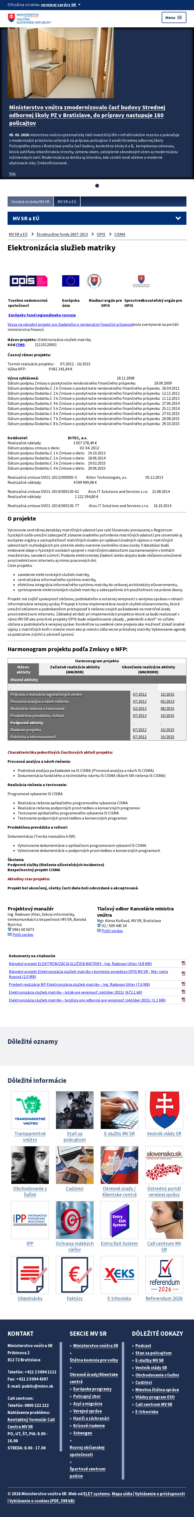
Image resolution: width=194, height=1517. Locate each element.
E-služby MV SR (149, 1360)
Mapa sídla (122, 1493)
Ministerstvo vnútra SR (95, 1345)
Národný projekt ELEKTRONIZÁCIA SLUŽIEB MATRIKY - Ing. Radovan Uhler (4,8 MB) (80, 963)
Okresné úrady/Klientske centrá (94, 1378)
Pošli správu (22, 934)
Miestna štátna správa (157, 1389)
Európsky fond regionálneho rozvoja (42, 314)
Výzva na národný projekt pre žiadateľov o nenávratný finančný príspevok (70, 324)
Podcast (143, 1345)
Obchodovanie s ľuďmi (157, 1375)
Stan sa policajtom (153, 1353)
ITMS (20, 344)
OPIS (101, 234)
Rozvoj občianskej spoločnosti (87, 1451)
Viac (12, 173)
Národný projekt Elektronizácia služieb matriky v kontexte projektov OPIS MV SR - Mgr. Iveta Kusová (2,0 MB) (88, 974)
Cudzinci (143, 1382)
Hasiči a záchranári (91, 1418)
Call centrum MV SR (153, 1404)
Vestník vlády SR (151, 1367)
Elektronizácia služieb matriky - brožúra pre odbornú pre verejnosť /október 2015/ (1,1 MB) (87, 1000)
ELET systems (96, 1493)
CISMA (119, 234)
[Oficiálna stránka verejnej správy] (61, 5)
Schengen (82, 1433)
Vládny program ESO (155, 1397)
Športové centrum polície (88, 1472)
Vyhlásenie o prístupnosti (160, 1493)
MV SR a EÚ (67, 201)
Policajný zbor (87, 1396)
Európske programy (92, 1389)
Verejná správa (87, 1411)
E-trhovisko (146, 1411)
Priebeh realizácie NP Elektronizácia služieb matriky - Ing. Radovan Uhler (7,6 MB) (79, 984)
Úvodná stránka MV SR (30, 201)
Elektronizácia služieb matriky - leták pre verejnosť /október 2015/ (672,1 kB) (75, 992)
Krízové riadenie (89, 1425)
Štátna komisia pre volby (94, 1360)
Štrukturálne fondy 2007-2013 (62, 234)
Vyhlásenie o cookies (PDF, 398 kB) (42, 1501)
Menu (174, 17)
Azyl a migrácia (87, 1403)
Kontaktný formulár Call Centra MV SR (31, 1423)
